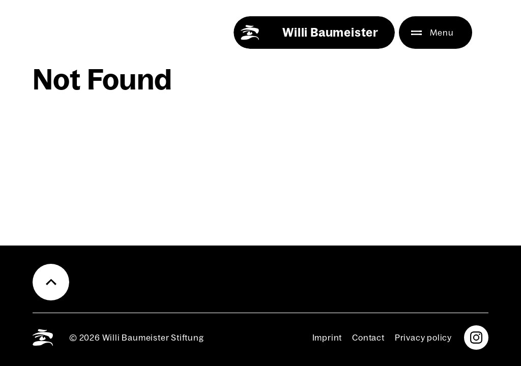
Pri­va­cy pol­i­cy (423, 337)
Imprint (327, 337)
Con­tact (368, 337)
